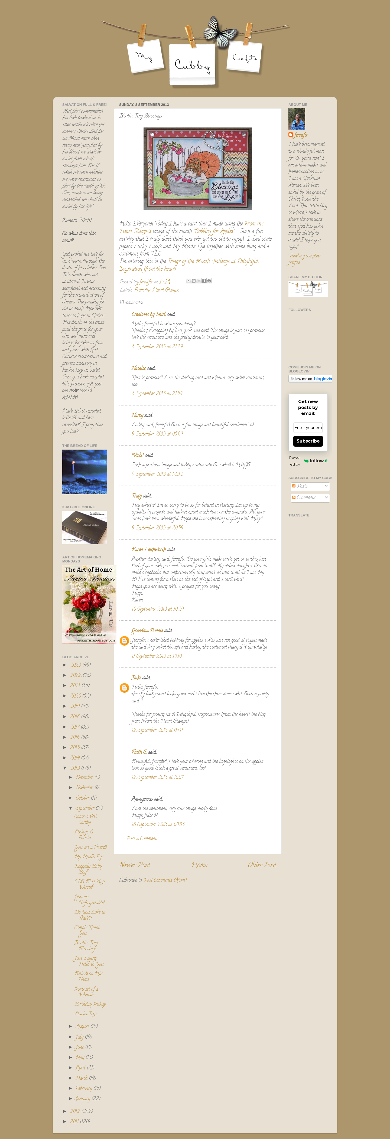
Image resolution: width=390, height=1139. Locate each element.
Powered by (308, 460)
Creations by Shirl (148, 315)
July (80, 1037)
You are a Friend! (90, 848)
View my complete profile (304, 260)
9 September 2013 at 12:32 (157, 475)
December (85, 778)
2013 (75, 769)
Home (199, 865)
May (81, 1058)
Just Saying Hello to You (88, 961)
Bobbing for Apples (213, 232)
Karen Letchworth (149, 550)
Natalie (138, 369)
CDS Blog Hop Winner (89, 885)
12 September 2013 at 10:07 (157, 778)
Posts (300, 486)
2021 (75, 686)
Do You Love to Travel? (89, 915)
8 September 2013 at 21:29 (157, 347)
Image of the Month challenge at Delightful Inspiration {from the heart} (188, 266)
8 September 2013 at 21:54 (157, 394)
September (86, 809)
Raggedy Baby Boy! (88, 869)
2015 (75, 748)
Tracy (137, 496)
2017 (75, 727)
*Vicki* (138, 456)
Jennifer (301, 135)
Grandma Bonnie (147, 631)
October (83, 798)
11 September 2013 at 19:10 (156, 656)
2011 (75, 1122)
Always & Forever (83, 835)
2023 (76, 665)
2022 (76, 676)
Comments (303, 498)
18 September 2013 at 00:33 (158, 825)
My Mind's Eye (88, 857)
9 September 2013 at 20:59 (157, 528)
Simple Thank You (87, 931)
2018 (75, 717)
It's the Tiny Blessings (86, 946)
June (80, 1048)
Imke (136, 678)
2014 (75, 758)
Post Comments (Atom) (165, 881)
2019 (75, 707)
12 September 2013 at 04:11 (157, 731)
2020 (76, 696)
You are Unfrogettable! (89, 900)
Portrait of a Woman (86, 992)
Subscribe (308, 441)
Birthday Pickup (90, 1005)
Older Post (262, 865)
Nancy (137, 416)
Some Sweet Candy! (85, 820)
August (83, 1027)
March (82, 1078)
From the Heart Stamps (156, 290)
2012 (75, 1112)
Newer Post (134, 865)
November (85, 788)
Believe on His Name (88, 977)
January (84, 1099)
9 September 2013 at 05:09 (157, 434)
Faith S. (139, 753)
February (84, 1089)
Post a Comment (141, 839)
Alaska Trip (85, 1014)
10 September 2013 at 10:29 (158, 609)
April (81, 1068)
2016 (75, 738)
